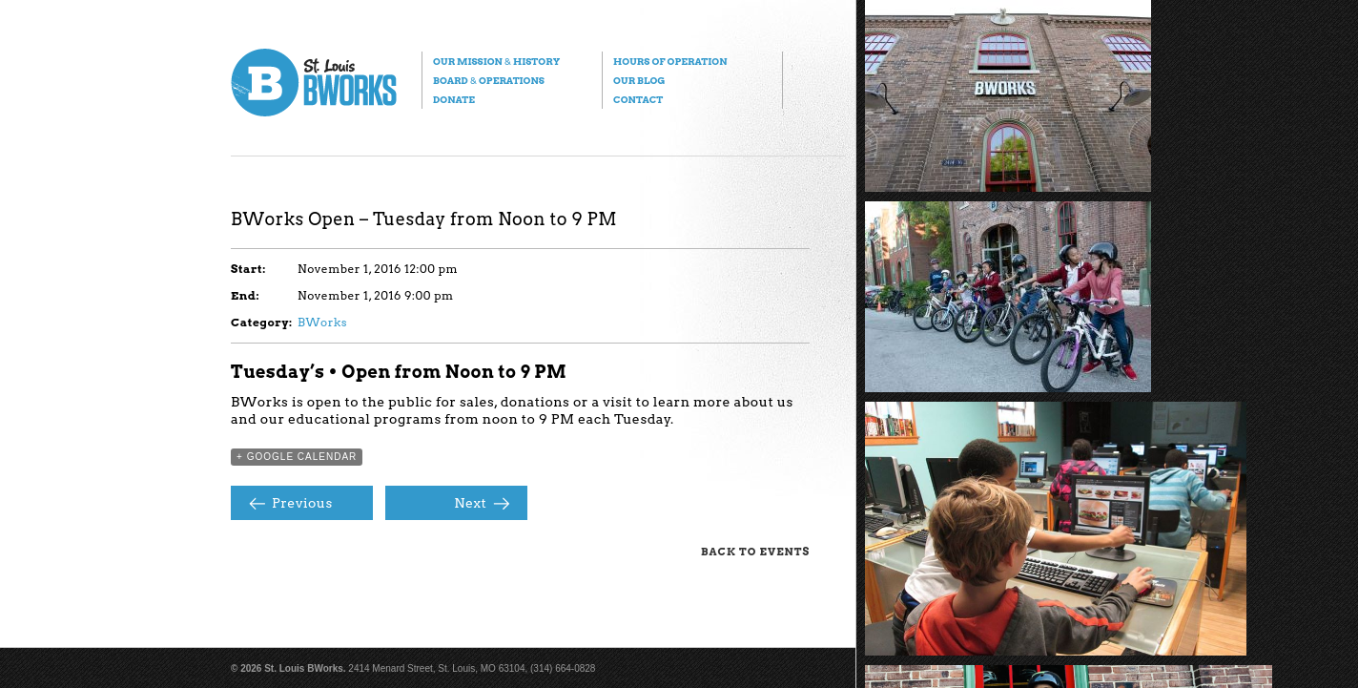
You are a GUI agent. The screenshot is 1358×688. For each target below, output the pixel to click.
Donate (454, 99)
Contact (638, 99)
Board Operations (489, 80)
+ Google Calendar (297, 456)
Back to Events (755, 551)
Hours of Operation (670, 61)
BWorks (322, 322)
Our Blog (639, 80)
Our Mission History (496, 61)
